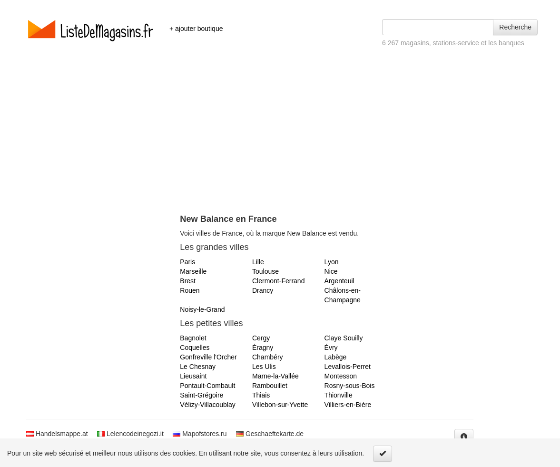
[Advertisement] (280, 142)
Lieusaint (193, 376)
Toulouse (265, 271)
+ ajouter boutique (196, 28)
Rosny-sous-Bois (349, 385)
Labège (335, 357)
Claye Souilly (343, 338)
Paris (187, 262)
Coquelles (194, 347)
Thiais (261, 395)
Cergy (261, 338)
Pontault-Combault (207, 385)
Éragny (262, 347)
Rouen (189, 290)
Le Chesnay (198, 366)
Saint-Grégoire (201, 395)
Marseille (193, 271)
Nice (331, 271)
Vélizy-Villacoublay (207, 404)
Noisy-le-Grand (202, 309)
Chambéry (267, 357)
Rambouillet (269, 385)
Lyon (331, 262)
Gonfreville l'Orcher (208, 357)
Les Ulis (264, 366)
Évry (331, 347)
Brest (188, 281)
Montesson (340, 376)
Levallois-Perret (347, 366)
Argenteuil (339, 281)
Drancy (262, 290)
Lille (258, 262)
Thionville (338, 395)
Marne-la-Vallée (275, 376)
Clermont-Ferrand (278, 281)
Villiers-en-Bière (348, 404)
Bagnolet (193, 338)
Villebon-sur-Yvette (280, 404)
